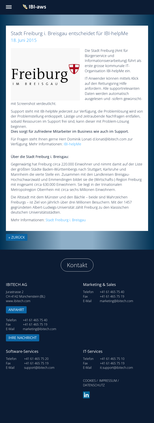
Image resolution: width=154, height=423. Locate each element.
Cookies (89, 380)
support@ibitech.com (39, 367)
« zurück (16, 237)
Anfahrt (16, 309)
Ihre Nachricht (22, 337)
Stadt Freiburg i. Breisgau (66, 220)
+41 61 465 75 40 (35, 320)
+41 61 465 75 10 (112, 359)
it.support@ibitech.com (116, 367)
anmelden (4, 421)
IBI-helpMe (72, 144)
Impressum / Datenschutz (101, 382)
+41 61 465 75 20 (36, 359)
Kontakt (77, 265)
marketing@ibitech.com (39, 329)
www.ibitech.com (18, 301)
